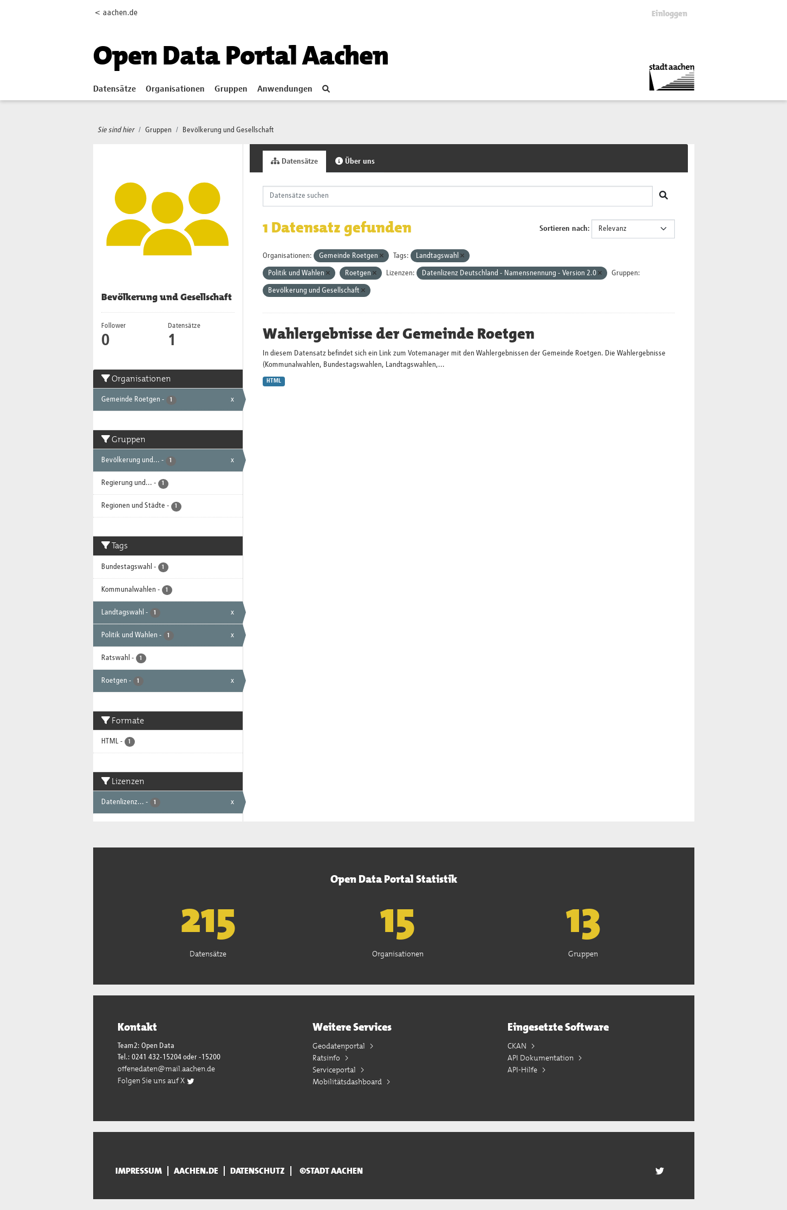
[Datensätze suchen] (458, 196)
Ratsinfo (327, 1058)
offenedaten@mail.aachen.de (166, 1068)
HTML (273, 381)
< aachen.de (116, 13)
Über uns (355, 161)
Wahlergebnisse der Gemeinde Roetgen (399, 334)
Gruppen (231, 89)
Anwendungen (285, 89)
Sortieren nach (563, 228)
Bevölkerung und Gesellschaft (228, 130)
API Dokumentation (541, 1058)
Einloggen (669, 13)
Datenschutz (257, 1171)
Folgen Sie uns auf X (156, 1080)
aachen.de (196, 1171)
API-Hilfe (523, 1070)
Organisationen (175, 89)
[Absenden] (663, 196)
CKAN (518, 1046)
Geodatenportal (340, 1046)
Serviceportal (335, 1070)
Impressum (138, 1171)
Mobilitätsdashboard (348, 1081)
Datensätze (114, 89)
